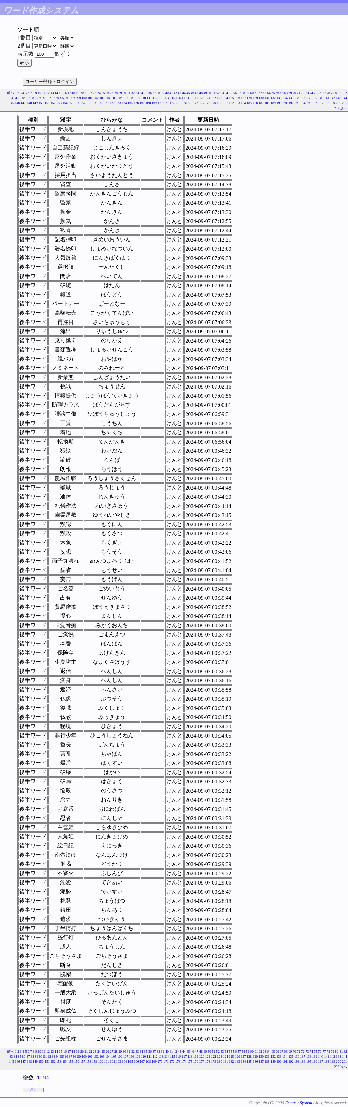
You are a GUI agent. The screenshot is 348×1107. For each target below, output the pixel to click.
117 (184, 98)
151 (47, 103)
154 (65, 103)
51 (213, 93)
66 (277, 93)
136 (296, 98)
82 (345, 93)
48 (201, 93)
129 (255, 98)
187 (261, 103)
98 (74, 98)
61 (256, 93)
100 (84, 98)
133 (279, 98)
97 (70, 98)
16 (65, 93)
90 (40, 98)
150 (41, 103)
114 (166, 98)
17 (69, 93)
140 (320, 98)
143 (338, 98)
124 (225, 98)
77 (324, 93)
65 (273, 93)
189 (273, 103)
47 (196, 93)
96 (66, 98)
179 (213, 103)
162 (112, 103)
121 (207, 98)
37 (154, 93)
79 (332, 93)
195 (308, 103)
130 (261, 98)
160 (100, 103)
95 (62, 98)
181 (225, 103)
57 (239, 93)
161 (106, 103)
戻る (33, 1090)
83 (11, 98)
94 (57, 98)
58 (243, 93)
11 (44, 93)
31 (128, 93)
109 (137, 98)
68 (286, 93)
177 (201, 103)
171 (166, 103)
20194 (42, 1077)
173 (177, 103)
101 (89, 98)
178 (207, 103)
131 (267, 98)
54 (226, 93)
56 (235, 93)
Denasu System (298, 1102)
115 (172, 98)
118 (190, 98)
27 (112, 93)
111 (149, 98)
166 (136, 103)
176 (195, 103)
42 (175, 93)
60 (252, 93)
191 (285, 103)
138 (308, 98)
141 (326, 98)
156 (77, 103)
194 (303, 103)
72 (302, 93)
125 (231, 98)
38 (158, 93)
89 (36, 98)
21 (86, 93)
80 (336, 93)
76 (319, 93)
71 (298, 93)
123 (219, 98)
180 (219, 103)
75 (315, 93)
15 (61, 93)
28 (116, 93)
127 (243, 98)
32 (133, 93)
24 (99, 93)
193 (296, 103)
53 (222, 93)
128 (249, 98)
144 (344, 98)
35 (145, 93)
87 (28, 98)
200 (338, 103)
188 (267, 103)
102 (96, 98)
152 (53, 103)
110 (143, 98)
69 (290, 93)
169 (154, 103)
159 (94, 103)
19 (78, 93)
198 (326, 103)
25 (103, 93)
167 (142, 103)
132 (273, 98)
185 (249, 103)
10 (39, 93)
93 (53, 98)
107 (125, 98)
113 (160, 98)
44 (184, 93)
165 (130, 103)
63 (264, 93)
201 (344, 103)
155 (70, 103)
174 (184, 103)
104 (107, 98)
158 (88, 103)
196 (314, 103)
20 (82, 93)
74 (311, 93)
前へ (10, 93)
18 (73, 93)
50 (209, 93)
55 (230, 93)
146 (17, 103)
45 (188, 93)
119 (195, 98)
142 (332, 98)
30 (124, 93)
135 (291, 98)
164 (124, 103)
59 (247, 93)
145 (11, 103)
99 (79, 98)
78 (328, 93)
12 (48, 93)
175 (189, 103)
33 (137, 93)
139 (314, 98)
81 (341, 93)
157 (82, 103)
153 (59, 103)
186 (255, 103)
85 (19, 98)
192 (291, 103)
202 (337, 108)
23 (95, 93)
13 (52, 93)
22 (90, 93)
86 (23, 98)
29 (120, 93)
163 (118, 103)
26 (107, 93)
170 (160, 103)
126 (237, 98)
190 (279, 103)
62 (260, 93)
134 (285, 98)
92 (49, 98)
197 (320, 103)
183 (237, 103)
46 (192, 93)
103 (101, 98)
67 (281, 93)
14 (56, 93)
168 (148, 103)
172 (172, 103)
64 (269, 93)
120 (201, 98)
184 (243, 103)
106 (119, 98)
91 (45, 98)
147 (23, 103)
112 (155, 98)
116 (178, 98)
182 (231, 103)
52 (218, 93)
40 (167, 93)
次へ (343, 108)
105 (113, 98)
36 (150, 93)
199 (332, 103)
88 (32, 98)
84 (15, 98)
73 (307, 93)
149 (35, 103)
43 (179, 93)
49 (205, 93)
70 (294, 93)
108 (131, 98)
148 (29, 103)
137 (303, 98)
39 (162, 93)
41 (171, 93)
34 (141, 93)
